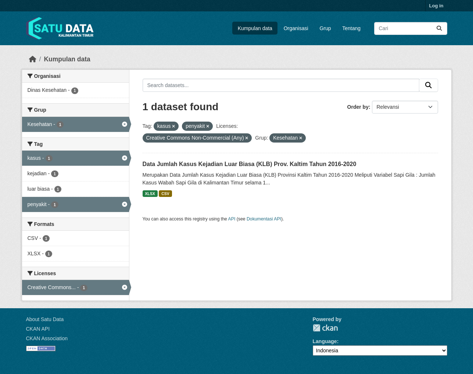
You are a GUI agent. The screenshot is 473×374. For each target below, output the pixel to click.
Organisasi (296, 28)
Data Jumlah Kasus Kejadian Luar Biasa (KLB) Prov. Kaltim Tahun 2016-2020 (249, 164)
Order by (358, 107)
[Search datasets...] (410, 28)
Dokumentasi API (264, 219)
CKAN (325, 328)
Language (325, 341)
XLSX (150, 193)
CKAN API (38, 329)
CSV (165, 193)
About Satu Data (45, 319)
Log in (436, 5)
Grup (325, 28)
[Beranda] (32, 59)
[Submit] (439, 28)
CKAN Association (47, 338)
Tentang (351, 28)
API (232, 219)
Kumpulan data (255, 28)
